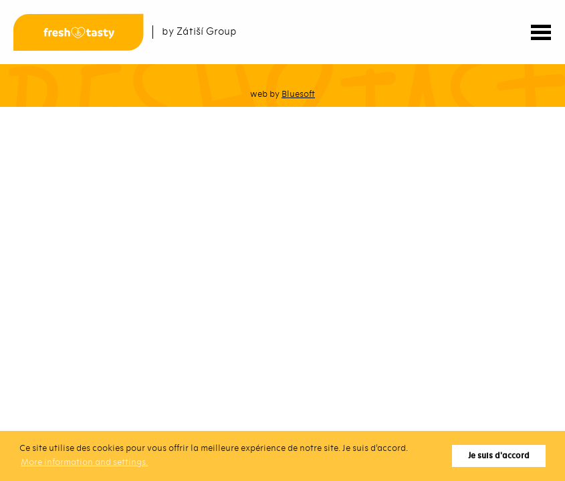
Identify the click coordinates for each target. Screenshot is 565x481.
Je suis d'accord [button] (499, 456)
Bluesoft (298, 94)
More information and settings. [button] (84, 462)
